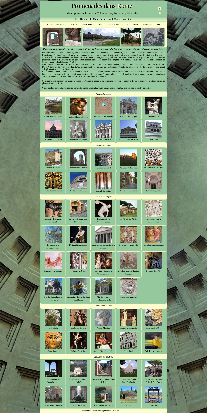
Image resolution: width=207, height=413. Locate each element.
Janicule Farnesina (103, 191)
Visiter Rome (113, 24)
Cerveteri (128, 405)
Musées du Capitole (78, 328)
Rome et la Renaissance (53, 271)
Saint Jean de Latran (103, 140)
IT (160, 13)
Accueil (49, 24)
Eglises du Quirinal (153, 191)
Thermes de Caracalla (78, 168)
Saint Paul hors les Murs (128, 139)
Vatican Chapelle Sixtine (78, 117)
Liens (158, 24)
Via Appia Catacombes (128, 168)
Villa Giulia (53, 328)
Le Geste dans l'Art (153, 271)
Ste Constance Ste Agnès (153, 168)
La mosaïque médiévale (128, 245)
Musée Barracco (53, 351)
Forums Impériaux (53, 168)
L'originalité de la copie (78, 245)
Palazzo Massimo (103, 328)
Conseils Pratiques (130, 24)
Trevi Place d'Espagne (128, 116)
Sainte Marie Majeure (78, 139)
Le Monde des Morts (128, 219)
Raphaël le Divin (78, 271)
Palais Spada (128, 351)
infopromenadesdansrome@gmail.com (97, 411)
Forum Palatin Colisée (53, 116)
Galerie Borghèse (153, 116)
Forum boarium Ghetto (103, 168)
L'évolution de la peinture (154, 245)
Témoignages (147, 24)
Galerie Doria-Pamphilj (103, 351)
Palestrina (153, 405)
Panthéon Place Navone (103, 116)
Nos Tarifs (73, 24)
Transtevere (153, 139)
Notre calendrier (88, 24)
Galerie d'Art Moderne (154, 351)
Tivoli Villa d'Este (78, 405)
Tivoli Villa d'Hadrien (53, 405)
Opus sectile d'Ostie (153, 328)
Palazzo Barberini (78, 351)
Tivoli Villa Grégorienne (103, 405)
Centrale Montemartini (128, 328)
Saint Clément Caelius (53, 191)
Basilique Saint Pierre (53, 140)
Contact (101, 24)
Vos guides (60, 24)
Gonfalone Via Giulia (128, 191)
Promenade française (128, 297)
